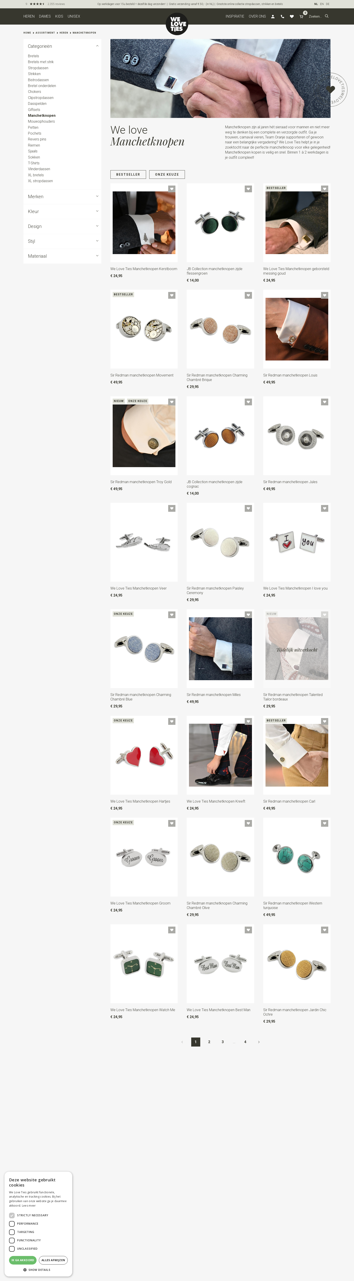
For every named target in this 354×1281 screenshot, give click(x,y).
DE (327, 4)
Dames (45, 16)
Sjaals (32, 151)
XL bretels (36, 175)
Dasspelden (37, 103)
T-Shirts (34, 163)
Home (27, 33)
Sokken (34, 157)
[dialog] (38, 1224)
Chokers (34, 92)
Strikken (34, 74)
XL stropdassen (40, 181)
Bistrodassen (38, 80)
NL (316, 4)
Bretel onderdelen (42, 86)
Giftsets (34, 110)
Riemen (34, 145)
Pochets (34, 133)
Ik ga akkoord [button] (23, 1260)
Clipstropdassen (41, 98)
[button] (327, 16)
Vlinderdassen (39, 169)
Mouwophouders (41, 121)
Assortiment (45, 33)
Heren (29, 16)
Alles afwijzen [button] (53, 1260)
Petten (33, 127)
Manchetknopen (84, 33)
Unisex (74, 16)
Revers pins (37, 139)
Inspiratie (235, 16)
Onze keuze (167, 174)
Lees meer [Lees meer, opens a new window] (29, 1206)
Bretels (33, 56)
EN (322, 4)
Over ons (257, 16)
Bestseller (128, 174)
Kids (59, 16)
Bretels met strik (41, 62)
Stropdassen (38, 68)
